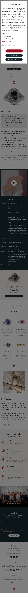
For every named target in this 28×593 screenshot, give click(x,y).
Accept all (14, 51)
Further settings (7, 45)
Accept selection (14, 59)
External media (9, 39)
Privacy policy (14, 30)
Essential (7, 33)
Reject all (14, 55)
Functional (8, 41)
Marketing (8, 36)
